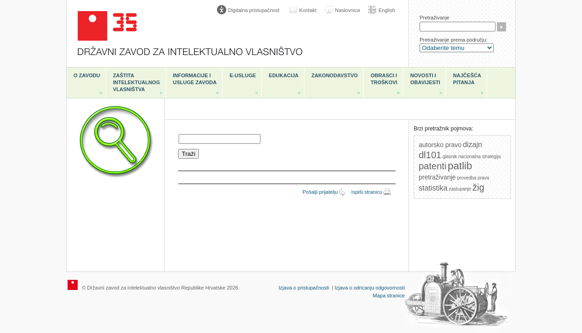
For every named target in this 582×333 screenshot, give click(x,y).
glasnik (450, 156)
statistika (433, 188)
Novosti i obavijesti (425, 79)
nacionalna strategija (479, 156)
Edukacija (283, 75)
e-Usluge (242, 75)
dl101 (430, 155)
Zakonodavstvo (334, 75)
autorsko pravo (440, 144)
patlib (460, 166)
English (386, 10)
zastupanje (460, 188)
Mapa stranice (389, 295)
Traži (501, 26)
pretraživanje (437, 177)
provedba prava (473, 177)
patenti (432, 166)
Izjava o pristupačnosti (304, 287)
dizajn (472, 144)
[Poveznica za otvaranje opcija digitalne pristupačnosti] (250, 10)
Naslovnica (347, 10)
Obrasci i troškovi (384, 79)
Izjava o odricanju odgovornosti (369, 287)
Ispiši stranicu (366, 192)
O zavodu (87, 75)
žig (478, 187)
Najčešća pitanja (467, 79)
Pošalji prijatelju (320, 192)
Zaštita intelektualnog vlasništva (136, 82)
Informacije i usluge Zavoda (195, 79)
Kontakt (307, 10)
